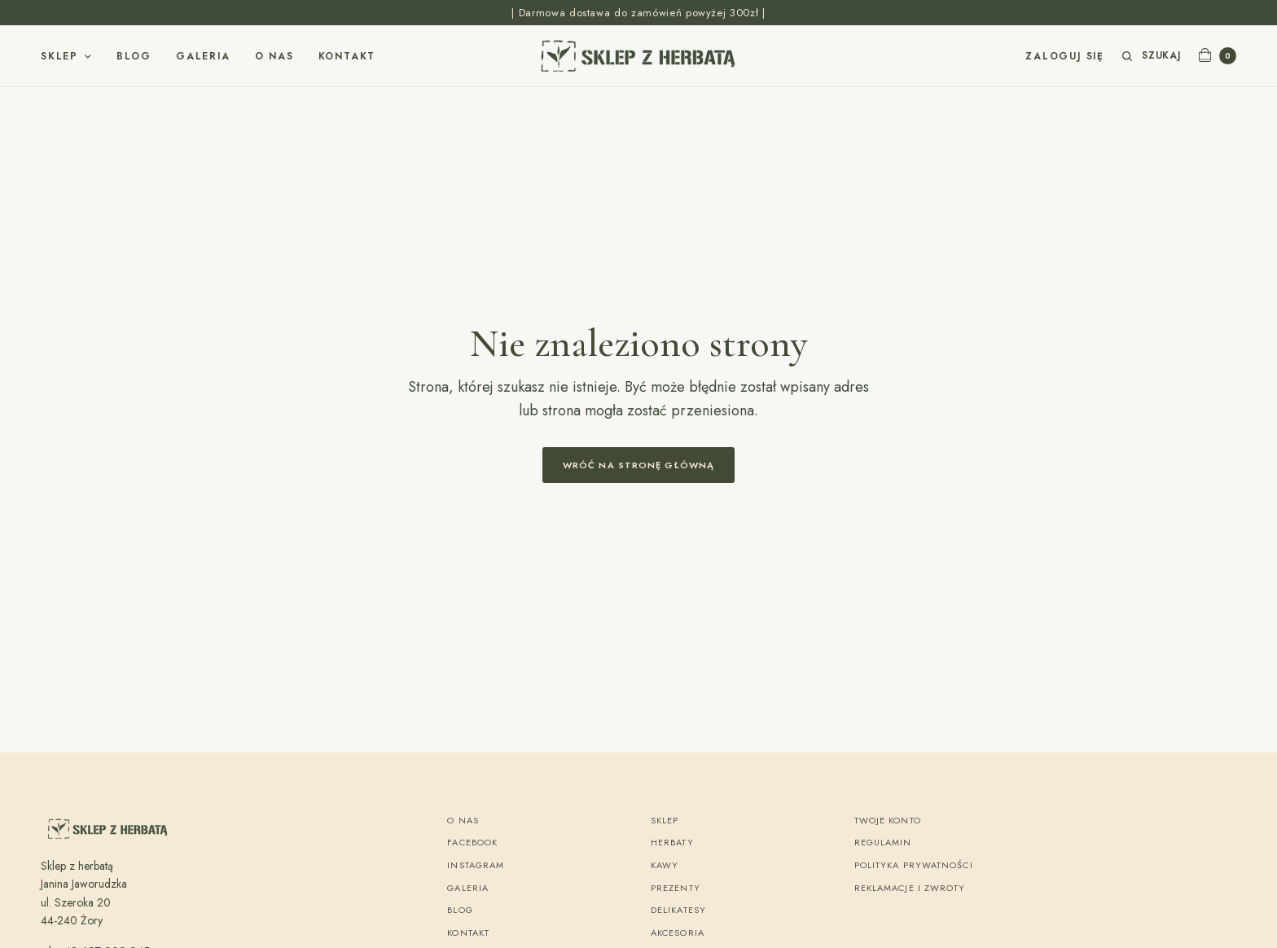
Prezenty (675, 887)
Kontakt (347, 56)
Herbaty (672, 842)
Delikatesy (678, 909)
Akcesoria (677, 932)
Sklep (59, 56)
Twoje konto (887, 820)
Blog (133, 56)
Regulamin (883, 842)
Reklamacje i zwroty (910, 887)
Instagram (475, 864)
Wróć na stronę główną (638, 465)
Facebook (472, 842)
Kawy (664, 864)
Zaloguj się (1064, 56)
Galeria (203, 56)
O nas (274, 56)
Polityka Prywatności (913, 864)
